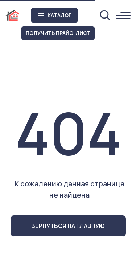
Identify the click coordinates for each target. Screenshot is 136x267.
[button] (58, 33)
